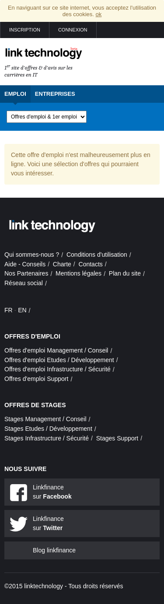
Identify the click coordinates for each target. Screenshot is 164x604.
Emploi (15, 94)
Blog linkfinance (54, 550)
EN (22, 310)
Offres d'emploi (32, 336)
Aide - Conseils (24, 264)
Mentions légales (78, 273)
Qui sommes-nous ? (31, 254)
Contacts (91, 264)
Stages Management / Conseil (45, 418)
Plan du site (125, 273)
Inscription (24, 29)
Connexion (72, 29)
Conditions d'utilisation (96, 254)
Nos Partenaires (26, 273)
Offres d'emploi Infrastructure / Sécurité (57, 369)
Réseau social (23, 282)
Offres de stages (35, 405)
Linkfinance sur (52, 492)
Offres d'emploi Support (36, 378)
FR (8, 310)
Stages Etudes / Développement (48, 428)
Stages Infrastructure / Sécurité (46, 438)
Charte (62, 264)
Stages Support (117, 438)
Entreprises (55, 94)
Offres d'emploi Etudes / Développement (59, 359)
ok (99, 14)
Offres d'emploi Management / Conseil (56, 350)
